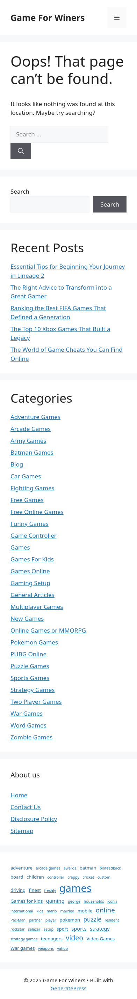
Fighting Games (32, 488)
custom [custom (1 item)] (104, 877)
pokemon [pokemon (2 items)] (69, 920)
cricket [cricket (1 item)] (88, 877)
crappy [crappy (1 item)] (73, 877)
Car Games (25, 476)
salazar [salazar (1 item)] (34, 929)
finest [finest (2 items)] (35, 890)
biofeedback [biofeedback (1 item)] (110, 868)
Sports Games (29, 678)
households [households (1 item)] (94, 901)
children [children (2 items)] (35, 877)
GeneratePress (68, 988)
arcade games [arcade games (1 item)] (48, 868)
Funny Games (29, 524)
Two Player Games (36, 702)
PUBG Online (28, 654)
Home (18, 795)
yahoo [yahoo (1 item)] (62, 948)
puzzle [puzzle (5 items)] (92, 919)
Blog (16, 464)
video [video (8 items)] (74, 937)
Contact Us (25, 807)
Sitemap (21, 831)
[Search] (20, 151)
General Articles (32, 595)
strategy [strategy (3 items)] (100, 928)
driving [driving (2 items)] (18, 890)
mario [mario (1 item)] (51, 911)
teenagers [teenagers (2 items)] (52, 938)
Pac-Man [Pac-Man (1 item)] (18, 920)
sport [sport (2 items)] (62, 929)
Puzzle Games (29, 666)
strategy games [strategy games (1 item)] (23, 939)
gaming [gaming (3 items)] (55, 900)
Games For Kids (32, 559)
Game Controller (33, 535)
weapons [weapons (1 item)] (46, 948)
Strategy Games (32, 690)
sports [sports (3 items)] (79, 928)
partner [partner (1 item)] (35, 920)
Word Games (28, 725)
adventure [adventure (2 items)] (21, 868)
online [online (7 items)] (105, 910)
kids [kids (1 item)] (39, 911)
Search (19, 191)
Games (20, 547)
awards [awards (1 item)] (70, 868)
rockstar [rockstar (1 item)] (17, 929)
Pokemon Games (34, 642)
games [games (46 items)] (75, 888)
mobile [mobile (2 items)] (85, 911)
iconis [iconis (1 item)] (112, 901)
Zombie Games (31, 737)
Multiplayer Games (36, 607)
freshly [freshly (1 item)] (50, 890)
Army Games (28, 441)
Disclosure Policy (33, 819)
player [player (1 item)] (50, 920)
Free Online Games (37, 512)
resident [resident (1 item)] (111, 920)
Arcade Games (30, 429)
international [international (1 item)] (21, 911)
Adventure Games (35, 417)
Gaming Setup (30, 583)
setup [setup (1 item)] (48, 929)
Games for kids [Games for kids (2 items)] (26, 901)
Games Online (30, 571)
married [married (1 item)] (67, 911)
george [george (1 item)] (74, 901)
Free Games (27, 500)
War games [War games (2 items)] (22, 948)
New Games (27, 618)
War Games (26, 713)
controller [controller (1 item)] (55, 877)
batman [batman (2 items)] (88, 868)
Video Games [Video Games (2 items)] (101, 938)
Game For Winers (47, 17)
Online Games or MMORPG (48, 630)
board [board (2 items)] (16, 877)
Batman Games (31, 452)
